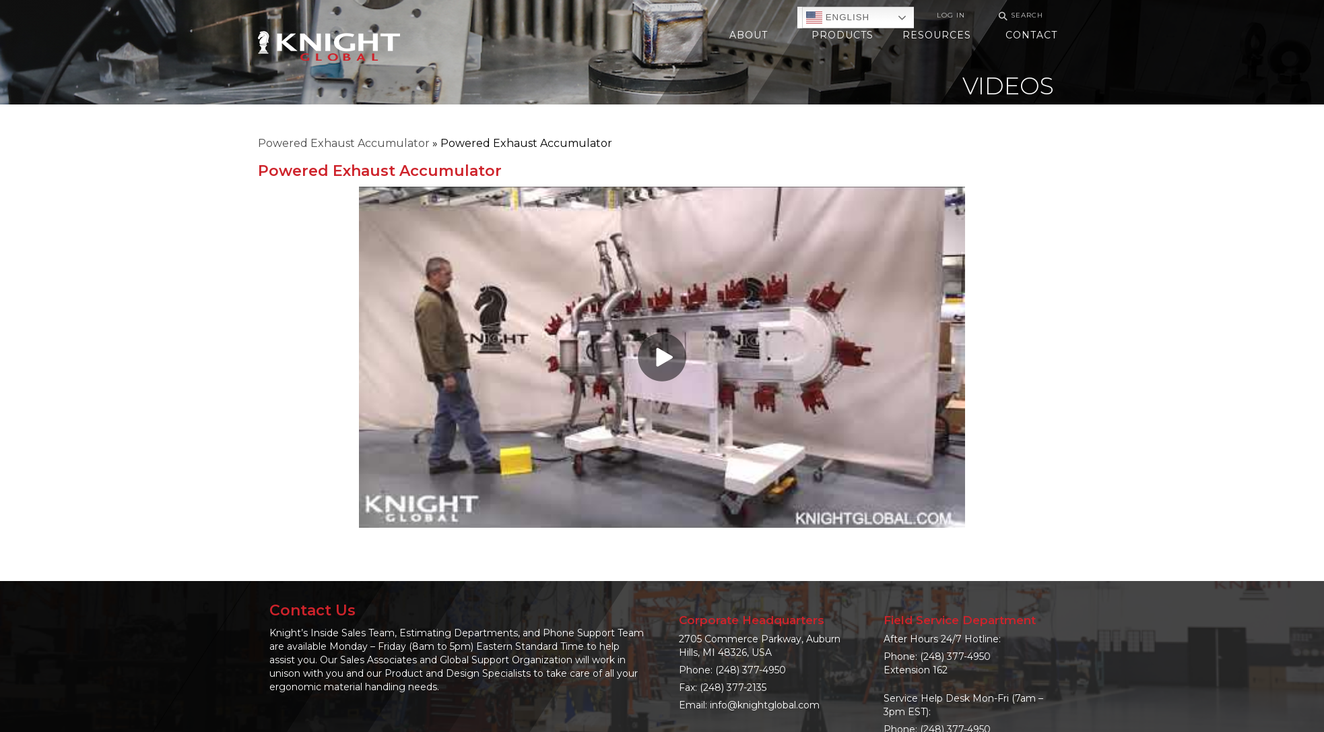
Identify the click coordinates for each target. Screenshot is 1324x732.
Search (1019, 15)
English (837, 17)
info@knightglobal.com (765, 705)
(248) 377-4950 (750, 670)
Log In (951, 15)
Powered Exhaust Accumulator (344, 143)
